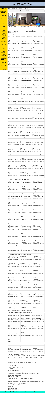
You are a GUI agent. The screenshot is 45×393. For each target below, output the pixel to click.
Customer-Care (37, 0)
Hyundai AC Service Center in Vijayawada (12, 30)
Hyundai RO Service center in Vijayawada (12, 32)
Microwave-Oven (16, 6)
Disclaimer (4, 391)
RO (29, 6)
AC (3, 6)
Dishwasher (21, 6)
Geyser (25, 6)
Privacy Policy (6, 391)
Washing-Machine (10, 6)
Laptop (34, 6)
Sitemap (2, 391)
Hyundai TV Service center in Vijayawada (30, 30)
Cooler (27, 6)
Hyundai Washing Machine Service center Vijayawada (31, 31)
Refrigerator (6, 6)
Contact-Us (30, 0)
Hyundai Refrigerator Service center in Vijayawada (13, 31)
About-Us (33, 0)
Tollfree (27, 0)
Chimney (32, 6)
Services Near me (42, 0)
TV (18, 6)
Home (1, 6)
